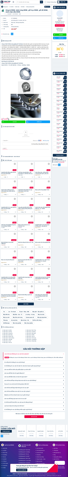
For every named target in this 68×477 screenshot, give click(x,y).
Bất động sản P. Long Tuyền (25, 460)
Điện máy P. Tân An (31, 336)
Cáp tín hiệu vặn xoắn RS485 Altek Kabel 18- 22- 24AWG (42, 208)
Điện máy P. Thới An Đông (8, 337)
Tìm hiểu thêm (61, 162)
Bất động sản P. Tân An (24, 454)
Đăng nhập (46, 140)
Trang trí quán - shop (41, 459)
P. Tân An (4, 456)
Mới (12, 24)
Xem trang (21, 435)
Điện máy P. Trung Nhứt (31, 339)
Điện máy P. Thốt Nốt (7, 339)
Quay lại (47, 7)
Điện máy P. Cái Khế (7, 331)
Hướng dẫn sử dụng (58, 456)
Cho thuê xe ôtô (40, 448)
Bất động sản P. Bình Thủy (24, 458)
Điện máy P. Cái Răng (31, 331)
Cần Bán (23, 6)
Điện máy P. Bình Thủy (31, 330)
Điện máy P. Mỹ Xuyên (31, 333)
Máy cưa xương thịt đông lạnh (7, 259)
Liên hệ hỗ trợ (56, 459)
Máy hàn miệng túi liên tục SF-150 (25, 242)
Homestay (39, 454)
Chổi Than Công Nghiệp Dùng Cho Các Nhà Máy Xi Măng (8, 225)
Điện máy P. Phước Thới (8, 336)
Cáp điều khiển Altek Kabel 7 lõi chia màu (25, 278)
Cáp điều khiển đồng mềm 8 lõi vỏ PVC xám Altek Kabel (8, 173)
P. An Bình (11, 6)
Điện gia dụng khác (30, 6)
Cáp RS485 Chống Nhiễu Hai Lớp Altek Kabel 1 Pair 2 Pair (25, 190)
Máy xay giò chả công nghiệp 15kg (42, 242)
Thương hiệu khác (15, 26)
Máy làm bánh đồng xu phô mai (25, 294)
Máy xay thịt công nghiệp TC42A (42, 189)
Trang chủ (5, 6)
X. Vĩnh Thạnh (5, 463)
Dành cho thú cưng (41, 463)
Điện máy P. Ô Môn (30, 334)
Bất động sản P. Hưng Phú (24, 462)
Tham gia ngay (60, 155)
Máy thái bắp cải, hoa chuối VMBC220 (7, 243)
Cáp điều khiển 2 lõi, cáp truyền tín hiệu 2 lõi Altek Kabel (8, 208)
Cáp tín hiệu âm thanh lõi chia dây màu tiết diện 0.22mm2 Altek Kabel (42, 278)
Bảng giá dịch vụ (57, 452)
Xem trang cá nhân (60, 25)
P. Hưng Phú (4, 465)
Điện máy (17, 6)
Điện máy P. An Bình (7, 330)
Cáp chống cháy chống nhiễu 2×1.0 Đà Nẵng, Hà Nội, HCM (41, 295)
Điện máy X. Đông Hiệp (31, 341)
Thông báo (56, 450)
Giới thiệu (56, 448)
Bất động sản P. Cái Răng (24, 451)
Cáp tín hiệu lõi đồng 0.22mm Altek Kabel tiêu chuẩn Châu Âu (8, 190)
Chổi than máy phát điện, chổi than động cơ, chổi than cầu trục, (25, 173)
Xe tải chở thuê (40, 452)
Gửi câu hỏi (34, 416)
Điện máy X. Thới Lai (7, 342)
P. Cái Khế (4, 459)
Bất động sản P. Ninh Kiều (24, 449)
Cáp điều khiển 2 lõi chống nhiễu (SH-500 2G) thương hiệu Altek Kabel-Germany (8, 278)
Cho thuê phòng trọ (41, 450)
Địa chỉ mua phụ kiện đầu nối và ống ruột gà (25, 260)
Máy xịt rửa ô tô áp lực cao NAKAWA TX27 (24, 225)
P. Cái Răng (4, 454)
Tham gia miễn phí (21, 470)
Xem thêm (25, 304)
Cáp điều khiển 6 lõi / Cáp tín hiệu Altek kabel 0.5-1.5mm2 (42, 260)
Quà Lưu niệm (39, 461)
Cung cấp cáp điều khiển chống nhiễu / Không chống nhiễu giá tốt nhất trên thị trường (25, 208)
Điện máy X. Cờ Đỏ (7, 341)
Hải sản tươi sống (40, 456)
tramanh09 (59, 18)
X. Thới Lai (4, 461)
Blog (55, 454)
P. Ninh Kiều (4, 448)
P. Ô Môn (4, 467)
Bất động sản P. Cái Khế (24, 456)
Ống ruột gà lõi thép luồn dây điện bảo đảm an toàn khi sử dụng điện (8, 295)
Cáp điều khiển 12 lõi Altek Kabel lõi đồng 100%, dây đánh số (42, 225)
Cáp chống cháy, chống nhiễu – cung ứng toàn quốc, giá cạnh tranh (42, 173)
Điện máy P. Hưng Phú (8, 333)
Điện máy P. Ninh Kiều (7, 334)
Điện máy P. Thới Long (31, 337)
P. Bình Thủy (4, 452)
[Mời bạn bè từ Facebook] (59, 165)
